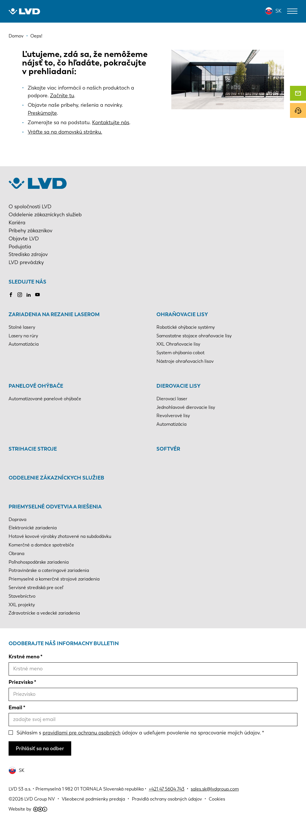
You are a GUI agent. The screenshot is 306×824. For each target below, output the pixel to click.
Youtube (37, 294)
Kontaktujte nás (110, 122)
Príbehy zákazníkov (30, 230)
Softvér (168, 449)
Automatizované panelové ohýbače (45, 398)
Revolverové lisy (173, 415)
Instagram (19, 294)
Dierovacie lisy (178, 386)
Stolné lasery (22, 327)
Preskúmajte (42, 113)
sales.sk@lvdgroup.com (215, 789)
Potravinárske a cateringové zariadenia (49, 570)
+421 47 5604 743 (166, 789)
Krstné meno (24, 656)
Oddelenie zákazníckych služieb (45, 214)
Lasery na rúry (23, 335)
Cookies (217, 799)
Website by (28, 809)
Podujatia (20, 246)
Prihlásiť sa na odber (40, 748)
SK (278, 11)
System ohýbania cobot (180, 352)
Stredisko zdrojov (28, 254)
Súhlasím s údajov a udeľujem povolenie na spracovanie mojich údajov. (139, 733)
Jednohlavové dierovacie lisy (185, 407)
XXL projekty (22, 604)
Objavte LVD (24, 238)
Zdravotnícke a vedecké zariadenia (44, 613)
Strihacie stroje (33, 449)
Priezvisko (21, 682)
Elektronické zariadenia (33, 527)
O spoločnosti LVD (30, 206)
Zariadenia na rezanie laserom (54, 314)
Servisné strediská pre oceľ (36, 587)
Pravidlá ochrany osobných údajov (167, 799)
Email (15, 707)
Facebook (11, 294)
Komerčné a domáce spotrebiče (41, 545)
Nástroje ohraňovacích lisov (185, 361)
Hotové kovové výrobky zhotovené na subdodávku (60, 536)
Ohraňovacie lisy (182, 314)
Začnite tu (62, 95)
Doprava (17, 519)
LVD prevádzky (26, 262)
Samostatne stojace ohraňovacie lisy (194, 335)
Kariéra (17, 222)
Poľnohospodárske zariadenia (39, 562)
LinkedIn (28, 294)
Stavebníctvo (22, 596)
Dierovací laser (171, 398)
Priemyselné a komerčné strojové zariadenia (54, 579)
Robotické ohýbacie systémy (185, 327)
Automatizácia (24, 344)
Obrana (16, 553)
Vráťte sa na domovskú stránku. (65, 132)
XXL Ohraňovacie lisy (178, 344)
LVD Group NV (39, 799)
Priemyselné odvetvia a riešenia (55, 507)
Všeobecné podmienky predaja (93, 799)
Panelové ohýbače (36, 386)
